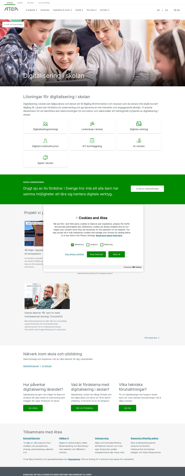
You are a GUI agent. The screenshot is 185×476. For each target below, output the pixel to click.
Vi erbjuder (31, 10)
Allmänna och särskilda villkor (108, 456)
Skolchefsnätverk (31, 310)
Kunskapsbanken (33, 450)
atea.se (10, 3)
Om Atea (91, 10)
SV (158, 10)
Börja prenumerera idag (146, 425)
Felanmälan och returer (71, 467)
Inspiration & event (62, 10)
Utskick (29, 473)
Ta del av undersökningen (147, 188)
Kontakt (104, 10)
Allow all (116, 254)
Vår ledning (100, 450)
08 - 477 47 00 (68, 450)
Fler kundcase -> (152, 281)
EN (166, 10)
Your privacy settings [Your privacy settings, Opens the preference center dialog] (74, 254)
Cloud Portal (44, 3)
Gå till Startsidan (14, 24)
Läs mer (127, 352)
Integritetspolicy (102, 462)
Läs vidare (33, 352)
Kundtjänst (66, 462)
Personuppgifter (102, 467)
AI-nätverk (47, 310)
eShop (20, 3)
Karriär (79, 10)
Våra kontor (66, 456)
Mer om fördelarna (84, 352)
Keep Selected (96, 254)
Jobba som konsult (34, 462)
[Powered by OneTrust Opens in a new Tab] (133, 267)
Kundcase (45, 10)
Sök (178, 10)
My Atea (31, 3)
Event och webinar (34, 456)
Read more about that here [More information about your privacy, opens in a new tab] (109, 235)
